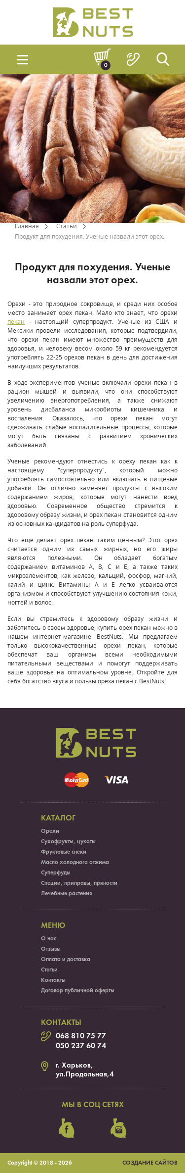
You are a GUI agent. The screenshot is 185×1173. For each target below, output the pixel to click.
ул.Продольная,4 (85, 1074)
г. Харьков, (74, 1065)
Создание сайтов (150, 1163)
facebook (66, 1128)
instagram (118, 1128)
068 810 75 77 (81, 1036)
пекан (16, 321)
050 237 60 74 (81, 1046)
